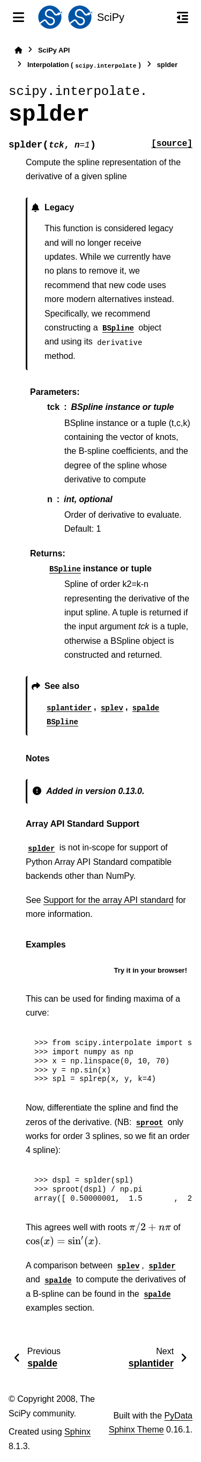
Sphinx (77, 1431)
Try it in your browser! (150, 970)
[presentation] (150, 1227)
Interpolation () (84, 65)
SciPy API (54, 50)
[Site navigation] (18, 17)
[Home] (18, 50)
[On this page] (182, 17)
